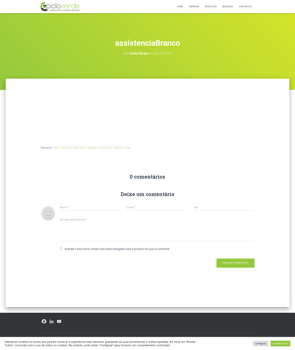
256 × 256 (124, 147)
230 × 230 (72, 147)
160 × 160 (85, 147)
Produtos (211, 6)
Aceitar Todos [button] (280, 343)
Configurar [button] (260, 343)
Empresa (194, 6)
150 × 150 (59, 147)
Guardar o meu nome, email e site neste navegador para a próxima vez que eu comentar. (117, 248)
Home (180, 6)
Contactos (245, 6)
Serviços (227, 6)
